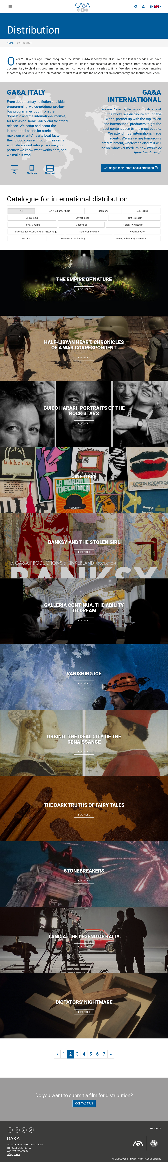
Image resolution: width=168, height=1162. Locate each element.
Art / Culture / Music (59, 211)
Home (10, 42)
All (21, 211)
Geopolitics (81, 224)
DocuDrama (32, 218)
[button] (136, 6)
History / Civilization (133, 224)
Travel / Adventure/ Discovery (131, 238)
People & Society (137, 231)
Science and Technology (73, 238)
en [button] (155, 6)
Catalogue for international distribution (131, 168)
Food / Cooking (32, 224)
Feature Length (134, 218)
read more (84, 289)
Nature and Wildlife (89, 231)
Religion (26, 238)
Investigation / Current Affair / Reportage (36, 231)
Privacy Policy (136, 1158)
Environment (82, 218)
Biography (103, 211)
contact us (84, 1103)
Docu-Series (142, 211)
